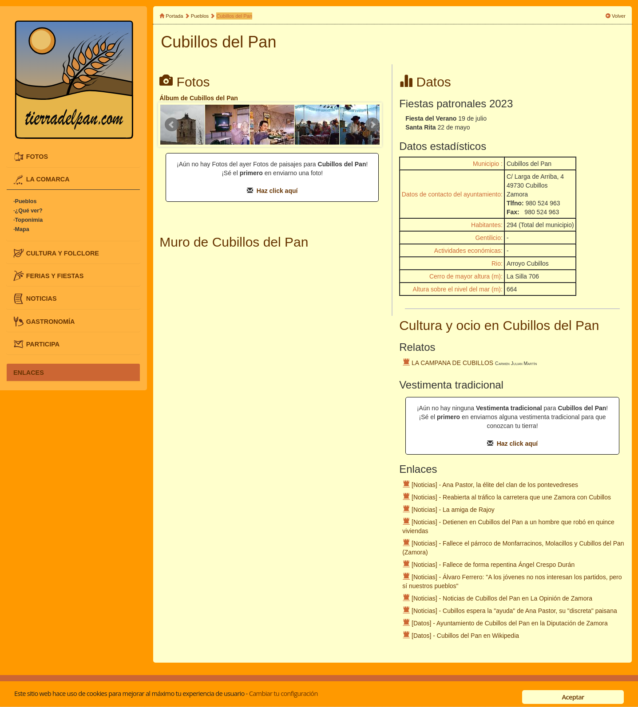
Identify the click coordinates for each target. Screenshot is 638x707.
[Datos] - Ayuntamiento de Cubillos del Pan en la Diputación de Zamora (510, 623)
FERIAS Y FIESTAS (55, 275)
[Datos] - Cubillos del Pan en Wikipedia (465, 635)
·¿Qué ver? (28, 211)
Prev (172, 125)
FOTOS (37, 156)
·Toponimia (28, 220)
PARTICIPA (42, 343)
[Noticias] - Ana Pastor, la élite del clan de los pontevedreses (495, 484)
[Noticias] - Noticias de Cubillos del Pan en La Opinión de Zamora (502, 598)
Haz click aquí (277, 190)
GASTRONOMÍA (50, 321)
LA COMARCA (48, 179)
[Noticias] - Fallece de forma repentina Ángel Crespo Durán (493, 564)
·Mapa (21, 229)
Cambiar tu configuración (283, 693)
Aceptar (573, 696)
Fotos (193, 82)
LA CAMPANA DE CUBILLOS (452, 362)
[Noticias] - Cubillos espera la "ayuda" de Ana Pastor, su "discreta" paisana (514, 610)
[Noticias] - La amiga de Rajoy (453, 509)
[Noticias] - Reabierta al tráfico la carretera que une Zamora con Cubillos (511, 497)
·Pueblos (24, 201)
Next (372, 125)
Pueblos (200, 16)
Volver (619, 16)
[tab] (73, 156)
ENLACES (28, 372)
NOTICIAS (41, 298)
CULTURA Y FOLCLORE (62, 252)
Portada (174, 16)
